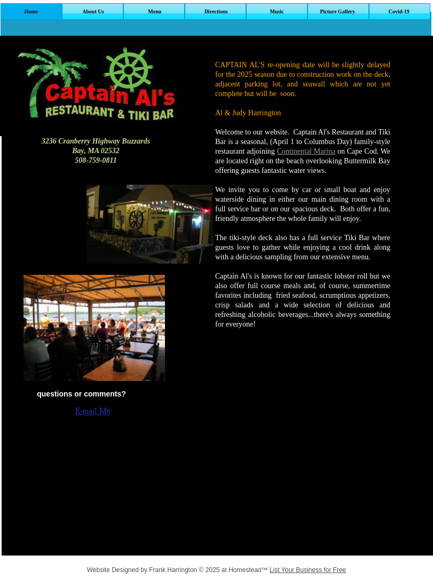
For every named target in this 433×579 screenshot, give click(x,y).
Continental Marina (306, 151)
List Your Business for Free (308, 570)
